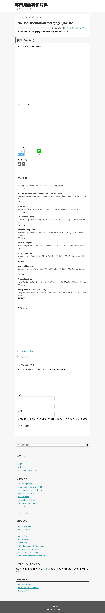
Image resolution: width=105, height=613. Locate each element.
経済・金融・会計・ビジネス (75, 28)
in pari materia (23, 496)
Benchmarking (23, 513)
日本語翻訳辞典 (23, 591)
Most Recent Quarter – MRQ (28, 552)
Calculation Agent (26, 216)
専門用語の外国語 (24, 584)
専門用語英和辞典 (31, 5)
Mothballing (22, 542)
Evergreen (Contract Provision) (32, 289)
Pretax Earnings (25, 279)
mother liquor (23, 532)
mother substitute (25, 529)
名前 (20, 395)
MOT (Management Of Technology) (31, 546)
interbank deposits (26, 229)
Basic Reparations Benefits (28, 503)
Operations (22, 506)
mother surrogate (24, 526)
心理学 (20, 464)
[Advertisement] (52, 77)
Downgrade (23, 206)
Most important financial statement (31, 555)
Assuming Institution (26, 493)
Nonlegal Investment (27, 266)
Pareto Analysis (25, 242)
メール (21, 403)
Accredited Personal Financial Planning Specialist (40, 193)
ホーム (49, 606)
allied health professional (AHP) (30, 487)
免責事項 (47, 569)
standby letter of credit (27, 500)
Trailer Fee (22, 510)
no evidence (23, 356)
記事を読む (21, 189)
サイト (20, 411)
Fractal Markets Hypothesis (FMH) (31, 490)
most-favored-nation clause (28, 549)
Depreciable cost (25, 253)
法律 (19, 467)
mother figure (23, 536)
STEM (20, 460)
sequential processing (26, 483)
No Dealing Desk (25, 351)
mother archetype (24, 539)
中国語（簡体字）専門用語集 (28, 587)
